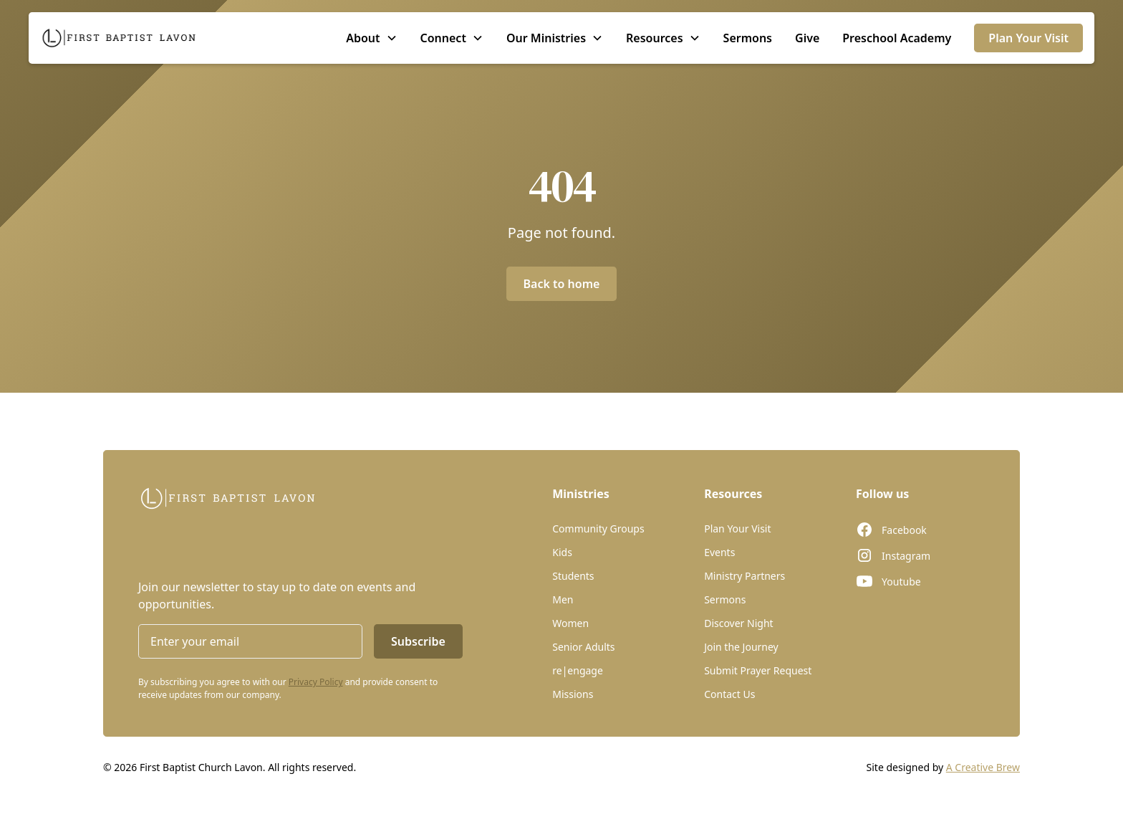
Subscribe (418, 641)
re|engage (577, 670)
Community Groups (598, 528)
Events (719, 552)
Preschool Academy (896, 38)
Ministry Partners (744, 576)
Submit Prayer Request (757, 670)
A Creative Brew (983, 767)
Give (807, 38)
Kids (562, 552)
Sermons (747, 38)
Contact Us (729, 694)
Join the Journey (741, 647)
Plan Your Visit (1028, 38)
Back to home (562, 284)
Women (570, 623)
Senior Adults (583, 647)
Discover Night (738, 623)
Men (562, 599)
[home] (119, 38)
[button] (371, 38)
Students (573, 576)
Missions (572, 694)
